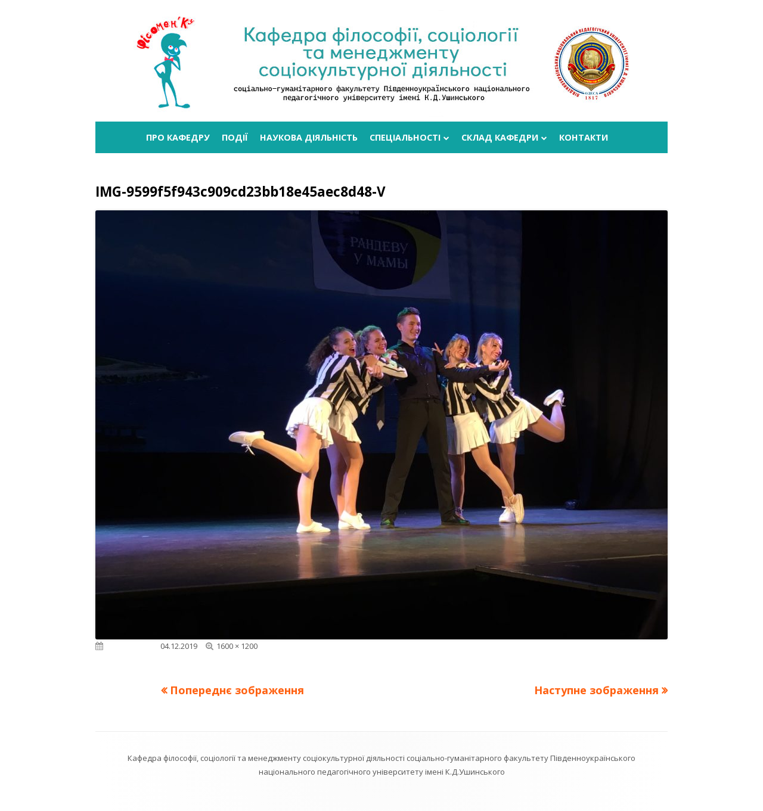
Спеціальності (405, 137)
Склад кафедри (499, 137)
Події (235, 137)
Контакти (583, 137)
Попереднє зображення (237, 690)
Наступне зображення (596, 690)
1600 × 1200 (237, 646)
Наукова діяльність (309, 137)
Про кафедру (178, 137)
